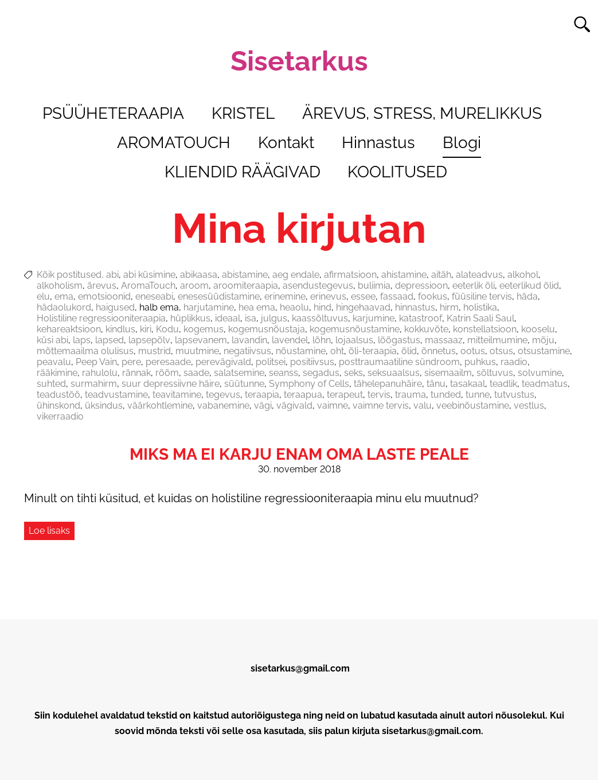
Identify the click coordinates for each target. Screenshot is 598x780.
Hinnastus (378, 142)
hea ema (257, 307)
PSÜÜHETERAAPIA (113, 113)
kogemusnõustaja (266, 329)
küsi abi (52, 340)
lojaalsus (354, 340)
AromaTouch (148, 285)
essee (363, 296)
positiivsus (312, 361)
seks (353, 372)
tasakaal (467, 383)
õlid (409, 351)
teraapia (262, 394)
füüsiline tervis (482, 296)
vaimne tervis (381, 405)
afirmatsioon (350, 274)
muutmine (197, 351)
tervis (379, 394)
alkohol (522, 274)
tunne (478, 394)
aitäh (441, 274)
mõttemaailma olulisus (85, 351)
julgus (274, 318)
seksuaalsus (394, 372)
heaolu (294, 307)
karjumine (373, 318)
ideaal (227, 318)
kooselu (538, 329)
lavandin (249, 340)
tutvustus (514, 394)
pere (131, 361)
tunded (446, 394)
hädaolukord (64, 307)
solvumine (540, 372)
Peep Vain (96, 361)
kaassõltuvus (320, 318)
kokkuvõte (426, 329)
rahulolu (100, 372)
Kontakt (286, 142)
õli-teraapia (373, 351)
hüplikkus (190, 318)
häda (527, 296)
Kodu (167, 329)
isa (250, 318)
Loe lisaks (49, 530)
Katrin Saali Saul (480, 318)
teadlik (503, 383)
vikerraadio (60, 416)
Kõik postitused (69, 274)
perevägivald (223, 361)
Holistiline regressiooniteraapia (101, 318)
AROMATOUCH (173, 142)
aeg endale (295, 274)
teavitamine (177, 394)
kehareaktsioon (69, 329)
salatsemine (239, 372)
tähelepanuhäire (388, 383)
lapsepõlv (149, 340)
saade (196, 372)
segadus (321, 372)
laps (82, 340)
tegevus (223, 394)
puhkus (480, 361)
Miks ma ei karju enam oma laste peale (299, 454)
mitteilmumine (497, 340)
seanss (283, 372)
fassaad (396, 296)
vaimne (332, 405)
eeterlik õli (473, 285)
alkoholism (60, 285)
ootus (472, 351)
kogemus (203, 329)
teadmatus (545, 383)
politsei (271, 361)
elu (43, 296)
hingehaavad (363, 307)
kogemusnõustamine (355, 329)
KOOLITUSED (397, 171)
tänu (436, 383)
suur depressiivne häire (171, 383)
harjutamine (208, 307)
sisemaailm (448, 372)
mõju (543, 340)
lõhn (321, 340)
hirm (449, 307)
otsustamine (544, 351)
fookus (432, 296)
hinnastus (415, 307)
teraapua (303, 394)
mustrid (154, 351)
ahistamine (404, 274)
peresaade (168, 361)
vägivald (294, 405)
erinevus (328, 296)
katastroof (420, 318)
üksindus (104, 405)
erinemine (285, 296)
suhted (51, 383)
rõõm (167, 372)
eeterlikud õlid (529, 285)
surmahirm (94, 383)
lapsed (109, 340)
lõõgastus (399, 340)
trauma (410, 394)
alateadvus (479, 274)
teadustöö (58, 394)
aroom (194, 285)
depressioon (421, 285)
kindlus (120, 329)
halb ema (159, 307)
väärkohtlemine (160, 405)
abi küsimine (149, 274)
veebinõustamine (472, 405)
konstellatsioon (485, 329)
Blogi (462, 142)
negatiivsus (247, 351)
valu (422, 405)
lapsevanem (201, 340)
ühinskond (58, 405)
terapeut (345, 394)
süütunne (244, 383)
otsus (501, 351)
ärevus (101, 285)
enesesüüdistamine (219, 296)
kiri (145, 329)
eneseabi (154, 296)
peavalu (54, 361)
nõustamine (301, 351)
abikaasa (198, 274)
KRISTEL (243, 113)
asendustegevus (318, 285)
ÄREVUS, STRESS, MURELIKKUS (422, 113)
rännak (136, 372)
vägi (263, 405)
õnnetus (438, 351)
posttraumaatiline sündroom (399, 361)
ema (63, 296)
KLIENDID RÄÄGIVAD (243, 171)
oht (337, 351)
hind (322, 307)
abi (112, 274)
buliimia (374, 285)
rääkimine (57, 372)
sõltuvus (494, 372)
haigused (115, 307)
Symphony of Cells (309, 383)
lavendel (290, 340)
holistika (480, 307)
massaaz (444, 340)
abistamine (245, 274)
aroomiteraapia (245, 285)
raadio (514, 361)
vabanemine (223, 405)
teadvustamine (116, 394)
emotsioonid (104, 296)
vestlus (529, 405)
